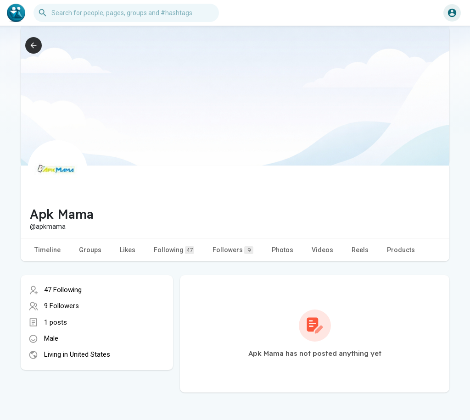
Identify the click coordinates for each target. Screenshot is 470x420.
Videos (322, 250)
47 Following (63, 290)
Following (174, 250)
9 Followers (61, 306)
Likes (127, 250)
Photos (282, 250)
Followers (233, 250)
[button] (126, 13)
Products (401, 250)
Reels (360, 250)
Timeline (47, 250)
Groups (90, 250)
